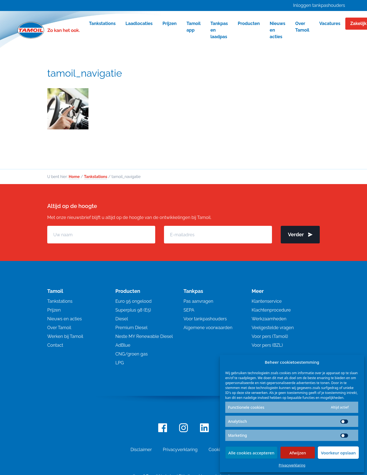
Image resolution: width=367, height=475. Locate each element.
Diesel (121, 318)
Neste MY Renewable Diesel (144, 336)
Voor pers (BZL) (267, 345)
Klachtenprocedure (271, 310)
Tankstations (95, 176)
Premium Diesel (131, 327)
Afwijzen (297, 452)
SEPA (189, 310)
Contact (55, 345)
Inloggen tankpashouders (319, 5)
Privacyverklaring (292, 465)
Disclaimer (141, 449)
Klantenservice (267, 301)
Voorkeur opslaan (338, 452)
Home (74, 176)
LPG (119, 362)
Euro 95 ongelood (133, 301)
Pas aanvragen (198, 301)
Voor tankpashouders (205, 318)
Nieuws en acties (64, 318)
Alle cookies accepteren (251, 452)
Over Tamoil (59, 327)
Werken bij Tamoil (65, 336)
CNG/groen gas (131, 354)
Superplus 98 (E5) (133, 310)
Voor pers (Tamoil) (270, 336)
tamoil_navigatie (84, 73)
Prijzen (54, 310)
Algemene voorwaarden (208, 327)
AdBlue (122, 345)
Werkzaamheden (269, 318)
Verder (300, 234)
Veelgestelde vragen (273, 327)
